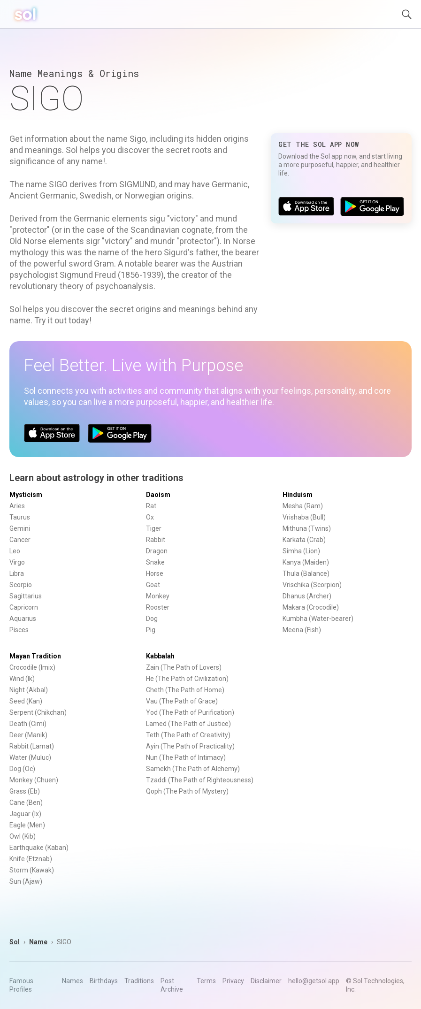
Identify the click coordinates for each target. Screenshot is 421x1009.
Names (72, 981)
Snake (155, 562)
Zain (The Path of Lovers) (184, 667)
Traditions (139, 981)
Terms (206, 981)
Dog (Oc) (22, 768)
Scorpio (20, 585)
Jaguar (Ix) (25, 814)
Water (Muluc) (30, 757)
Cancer (20, 539)
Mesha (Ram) (303, 506)
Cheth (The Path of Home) (185, 690)
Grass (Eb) (24, 791)
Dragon (157, 551)
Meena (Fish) (302, 630)
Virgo (17, 562)
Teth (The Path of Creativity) (188, 735)
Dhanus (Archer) (307, 596)
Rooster (157, 607)
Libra (16, 573)
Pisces (19, 630)
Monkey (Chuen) (33, 780)
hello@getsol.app (313, 981)
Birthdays (104, 981)
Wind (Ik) (22, 678)
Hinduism (298, 494)
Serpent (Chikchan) (38, 712)
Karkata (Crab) (304, 539)
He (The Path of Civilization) (187, 678)
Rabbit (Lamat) (31, 746)
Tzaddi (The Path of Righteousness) (199, 780)
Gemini (19, 528)
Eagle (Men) (27, 825)
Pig (150, 630)
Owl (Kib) (22, 836)
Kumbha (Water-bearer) (318, 618)
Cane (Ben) (26, 802)
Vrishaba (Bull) (304, 517)
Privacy (233, 981)
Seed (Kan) (25, 701)
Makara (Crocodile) (311, 607)
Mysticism (25, 494)
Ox (150, 517)
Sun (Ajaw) (25, 881)
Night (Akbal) (28, 690)
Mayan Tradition (35, 656)
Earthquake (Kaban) (39, 847)
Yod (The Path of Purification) (190, 712)
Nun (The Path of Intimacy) (186, 757)
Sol (14, 942)
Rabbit (155, 539)
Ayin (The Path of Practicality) (190, 746)
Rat (151, 506)
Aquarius (22, 618)
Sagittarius (25, 596)
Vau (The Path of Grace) (182, 701)
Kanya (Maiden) (306, 562)
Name (38, 942)
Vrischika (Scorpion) (312, 585)
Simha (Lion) (301, 551)
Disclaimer (266, 981)
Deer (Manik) (28, 735)
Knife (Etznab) (30, 859)
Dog (152, 618)
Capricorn (23, 607)
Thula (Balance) (306, 573)
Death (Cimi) (27, 723)
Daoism (158, 494)
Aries (17, 506)
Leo (14, 551)
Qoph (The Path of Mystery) (187, 791)
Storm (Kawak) (31, 870)
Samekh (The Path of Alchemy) (193, 768)
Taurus (19, 517)
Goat (153, 585)
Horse (154, 573)
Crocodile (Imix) (32, 667)
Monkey (157, 596)
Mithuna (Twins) (307, 528)
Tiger (153, 528)
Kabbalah (160, 656)
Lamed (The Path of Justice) (188, 723)
